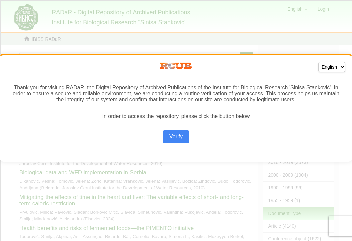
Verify (176, 136)
